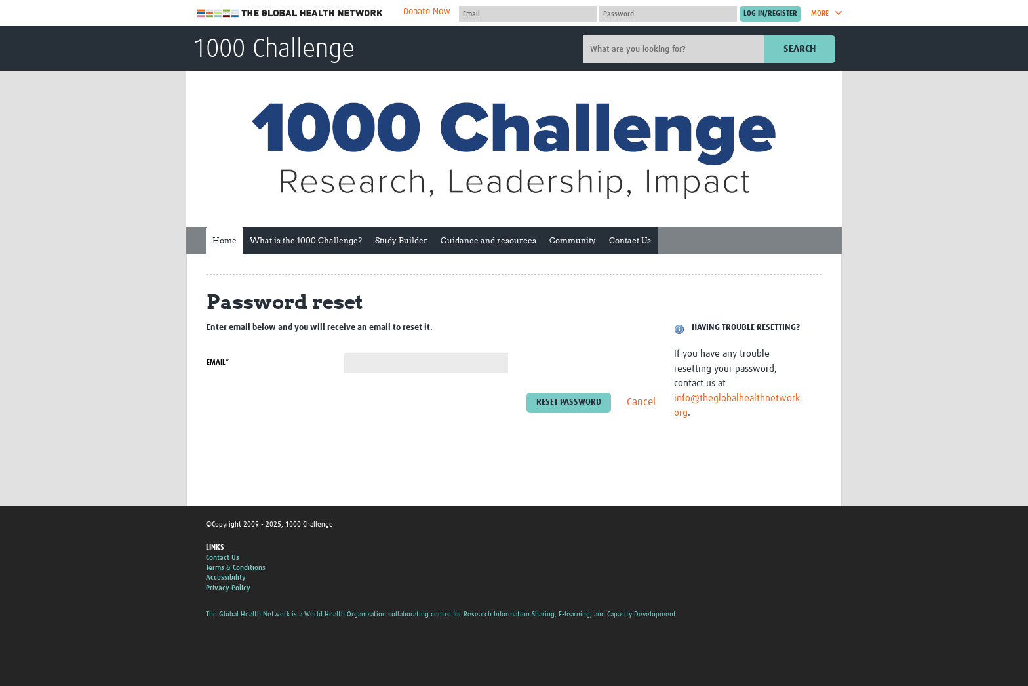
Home (224, 240)
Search (799, 49)
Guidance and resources (488, 240)
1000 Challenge (274, 50)
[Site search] (675, 49)
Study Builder (401, 240)
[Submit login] (770, 14)
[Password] (668, 14)
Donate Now (426, 11)
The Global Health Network (290, 13)
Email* (218, 362)
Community (572, 240)
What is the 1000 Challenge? (306, 240)
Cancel (641, 402)
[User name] (528, 14)
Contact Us (630, 240)
